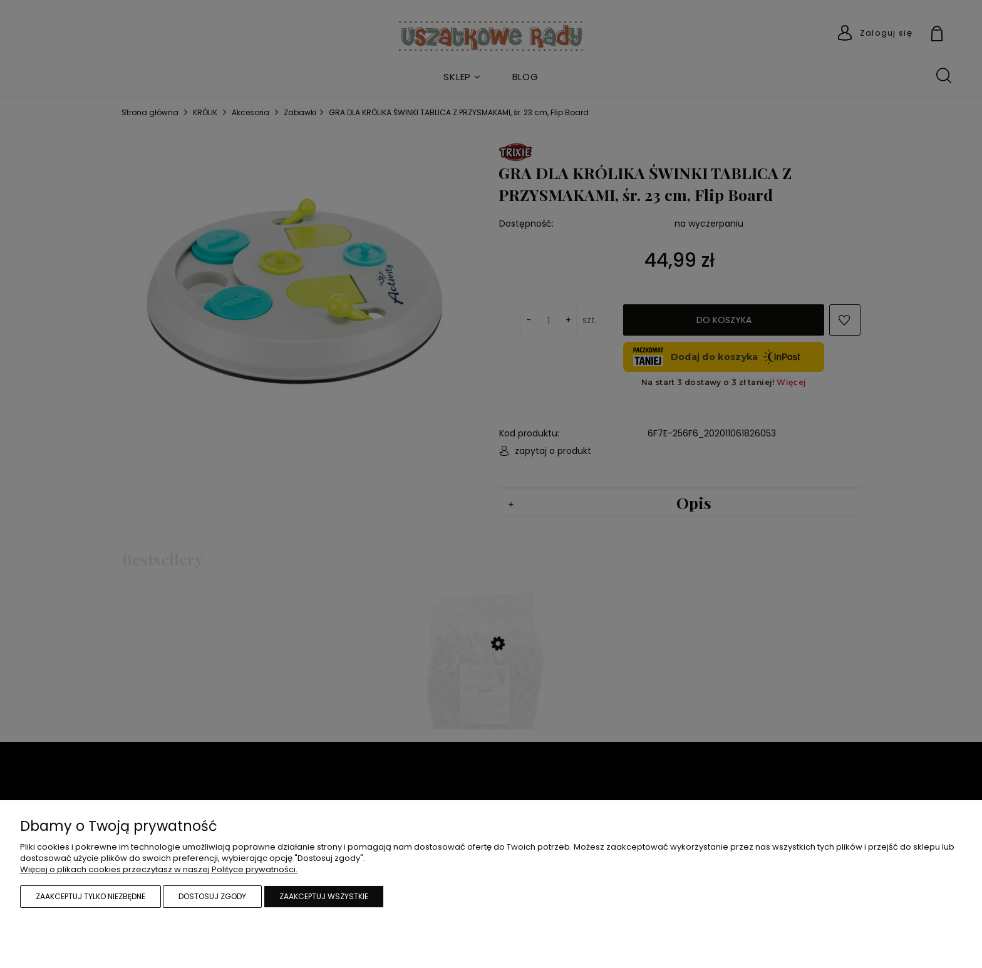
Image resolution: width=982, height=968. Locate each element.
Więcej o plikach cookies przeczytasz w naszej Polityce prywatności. (158, 869)
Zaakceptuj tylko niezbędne (90, 896)
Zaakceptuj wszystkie (323, 896)
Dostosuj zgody (212, 896)
